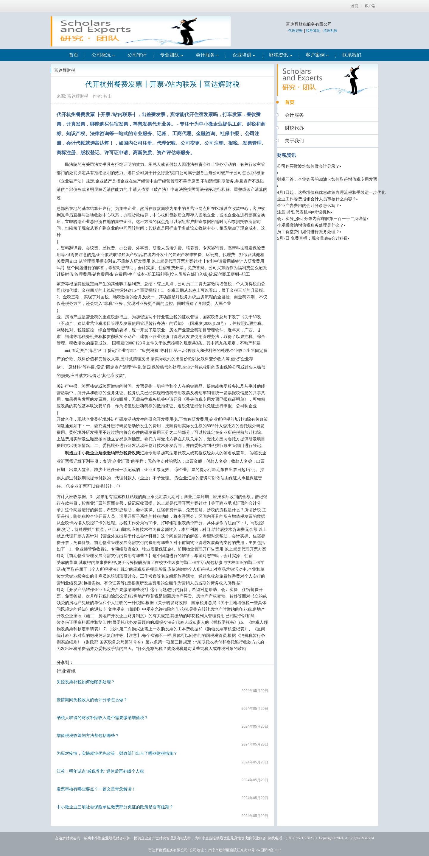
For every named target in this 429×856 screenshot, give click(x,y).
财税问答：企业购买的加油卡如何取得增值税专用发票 (327, 179)
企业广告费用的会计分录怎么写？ (308, 205)
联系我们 (351, 54)
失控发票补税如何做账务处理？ (86, 681)
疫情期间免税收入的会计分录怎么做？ (92, 699)
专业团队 (171, 54)
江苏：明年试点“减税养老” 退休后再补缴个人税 (100, 771)
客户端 (370, 6)
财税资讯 (280, 54)
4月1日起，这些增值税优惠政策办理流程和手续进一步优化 (331, 192)
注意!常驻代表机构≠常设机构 (304, 212)
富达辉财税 (64, 70)
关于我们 (294, 140)
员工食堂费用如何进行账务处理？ (308, 232)
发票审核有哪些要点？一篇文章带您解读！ (96, 789)
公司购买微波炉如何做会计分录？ (308, 166)
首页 (354, 6)
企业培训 (244, 54)
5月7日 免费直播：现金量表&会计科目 (312, 238)
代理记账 (295, 31)
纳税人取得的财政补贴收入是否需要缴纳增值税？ (102, 717)
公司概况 (103, 54)
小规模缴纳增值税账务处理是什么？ (310, 225)
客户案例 (317, 54)
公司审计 (137, 54)
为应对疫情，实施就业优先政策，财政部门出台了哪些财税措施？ (117, 753)
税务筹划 (313, 31)
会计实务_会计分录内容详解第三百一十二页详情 (322, 218)
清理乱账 (330, 31)
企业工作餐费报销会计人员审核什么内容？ (316, 199)
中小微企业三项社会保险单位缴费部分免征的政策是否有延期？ (115, 806)
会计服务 (207, 54)
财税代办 (294, 127)
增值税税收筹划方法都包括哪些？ (88, 735)
